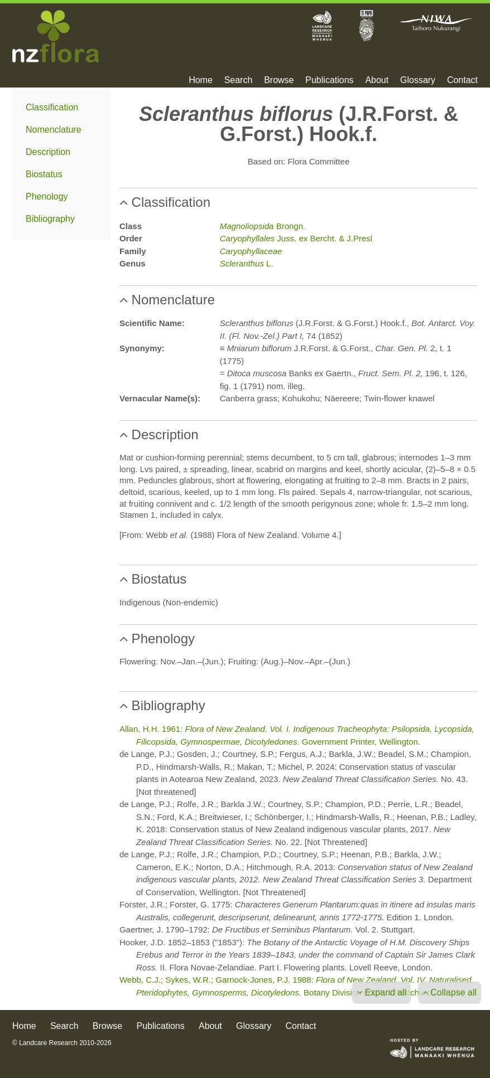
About (376, 80)
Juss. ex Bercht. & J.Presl (296, 238)
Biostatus (44, 174)
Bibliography (50, 219)
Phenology (47, 196)
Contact (462, 80)
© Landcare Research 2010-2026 (62, 1043)
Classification (52, 107)
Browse (279, 80)
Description (48, 152)
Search (238, 80)
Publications (329, 80)
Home (201, 80)
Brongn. (262, 226)
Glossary (417, 80)
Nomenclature (53, 129)
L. (246, 263)
